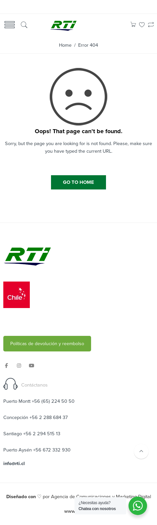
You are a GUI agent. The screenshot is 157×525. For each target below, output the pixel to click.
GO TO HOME (78, 182)
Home (65, 45)
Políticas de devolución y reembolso (47, 343)
